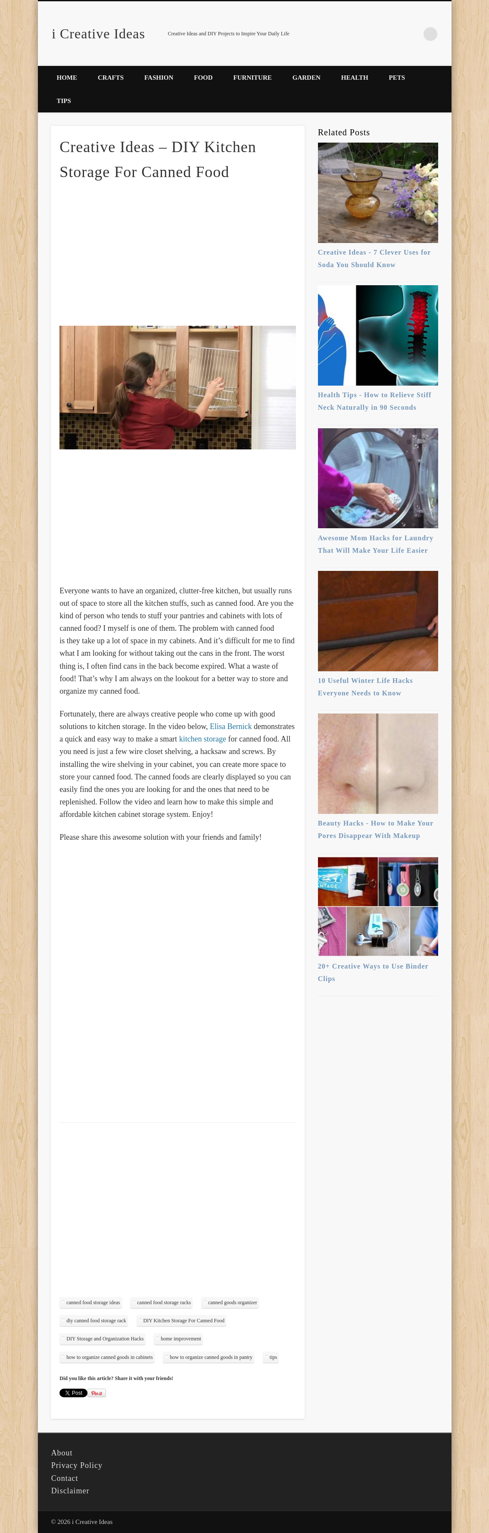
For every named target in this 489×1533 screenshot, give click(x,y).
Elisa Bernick (231, 726)
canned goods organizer (232, 1302)
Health (354, 77)
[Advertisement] (178, 252)
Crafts (111, 77)
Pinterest (413, 34)
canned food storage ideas (93, 1302)
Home (67, 77)
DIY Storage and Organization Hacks (104, 1339)
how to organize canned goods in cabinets (109, 1357)
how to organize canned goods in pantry (211, 1357)
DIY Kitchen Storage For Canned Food (184, 1321)
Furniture (253, 77)
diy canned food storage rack (96, 1321)
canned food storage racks (164, 1302)
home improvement (181, 1339)
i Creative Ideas (98, 33)
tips (273, 1357)
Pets (397, 77)
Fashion (158, 77)
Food (203, 77)
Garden (307, 77)
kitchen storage (202, 739)
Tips (64, 100)
